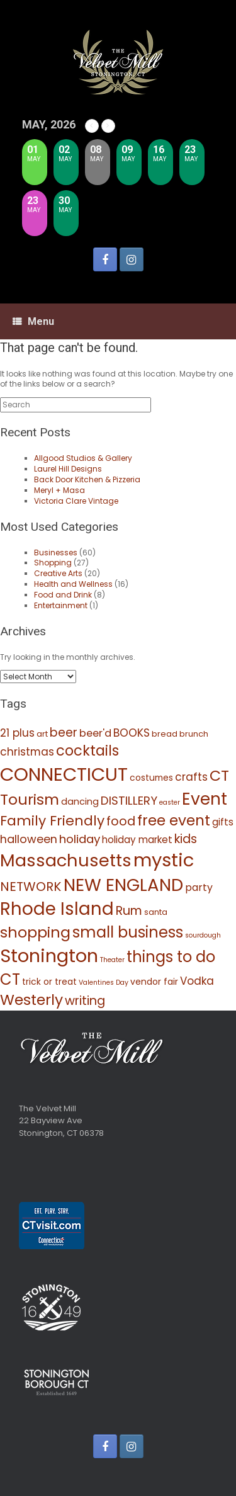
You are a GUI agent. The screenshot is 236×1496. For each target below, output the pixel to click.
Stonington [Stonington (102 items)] (49, 955)
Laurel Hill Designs (68, 468)
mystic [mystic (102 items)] (163, 860)
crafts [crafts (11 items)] (191, 777)
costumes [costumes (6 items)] (151, 777)
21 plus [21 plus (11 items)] (17, 732)
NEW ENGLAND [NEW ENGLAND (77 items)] (123, 885)
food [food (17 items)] (120, 821)
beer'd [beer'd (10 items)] (95, 733)
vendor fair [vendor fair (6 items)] (154, 981)
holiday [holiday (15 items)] (79, 839)
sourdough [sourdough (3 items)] (203, 935)
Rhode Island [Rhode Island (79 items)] (57, 909)
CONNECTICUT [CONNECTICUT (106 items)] (64, 774)
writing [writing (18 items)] (85, 1000)
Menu (33, 321)
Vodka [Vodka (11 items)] (197, 981)
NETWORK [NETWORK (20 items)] (31, 886)
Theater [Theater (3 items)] (112, 960)
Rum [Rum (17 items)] (129, 910)
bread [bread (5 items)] (164, 734)
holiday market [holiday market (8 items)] (137, 839)
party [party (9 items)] (199, 887)
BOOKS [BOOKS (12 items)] (131, 732)
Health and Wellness (73, 584)
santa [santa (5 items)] (155, 912)
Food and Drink (63, 594)
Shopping (53, 562)
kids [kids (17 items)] (185, 838)
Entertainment (60, 605)
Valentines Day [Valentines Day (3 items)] (103, 982)
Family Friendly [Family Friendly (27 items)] (52, 820)
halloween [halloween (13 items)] (28, 839)
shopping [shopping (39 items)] (35, 932)
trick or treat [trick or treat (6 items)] (49, 981)
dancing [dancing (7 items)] (80, 801)
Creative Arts (58, 573)
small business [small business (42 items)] (127, 932)
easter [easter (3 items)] (169, 802)
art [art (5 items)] (42, 734)
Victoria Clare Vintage (76, 501)
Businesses (55, 552)
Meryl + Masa (59, 490)
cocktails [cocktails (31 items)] (87, 750)
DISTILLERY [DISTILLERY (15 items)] (129, 800)
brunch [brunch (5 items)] (193, 734)
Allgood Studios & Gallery (83, 458)
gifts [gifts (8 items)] (222, 822)
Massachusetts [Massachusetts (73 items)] (66, 860)
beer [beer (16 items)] (63, 732)
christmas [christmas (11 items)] (27, 751)
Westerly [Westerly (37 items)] (31, 999)
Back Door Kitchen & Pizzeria (87, 479)
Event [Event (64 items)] (204, 798)
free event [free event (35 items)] (173, 820)
